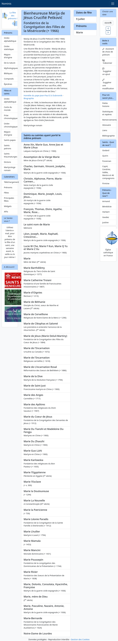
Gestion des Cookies (80, 639)
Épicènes (8, 84)
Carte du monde (8, 108)
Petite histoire (105, 104)
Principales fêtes (9, 199)
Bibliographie (108, 135)
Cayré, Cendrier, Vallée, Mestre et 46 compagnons (108, 172)
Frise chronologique (11, 117)
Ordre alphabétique (10, 39)
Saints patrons (7, 147)
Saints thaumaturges (10, 155)
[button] (108, 28)
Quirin (105, 155)
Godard (105, 150)
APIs (6, 211)
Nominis (6, 3)
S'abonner (107, 61)
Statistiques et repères (107, 113)
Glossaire (106, 125)
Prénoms (8, 187)
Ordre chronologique (11, 125)
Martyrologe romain (9, 169)
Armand (106, 201)
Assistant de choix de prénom (108, 51)
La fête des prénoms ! (12, 15)
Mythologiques (11, 68)
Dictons (7, 162)
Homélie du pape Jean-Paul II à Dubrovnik (43, 95)
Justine (105, 222)
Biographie (29, 98)
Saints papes (10, 140)
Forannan (106, 161)
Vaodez (105, 217)
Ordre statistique (9, 48)
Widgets (8, 206)
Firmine (105, 183)
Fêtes (6, 192)
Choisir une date (107, 13)
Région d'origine (8, 56)
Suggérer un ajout (106, 71)
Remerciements (109, 119)
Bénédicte (106, 206)
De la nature (9, 62)
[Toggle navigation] (112, 3)
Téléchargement (11, 182)
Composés (9, 78)
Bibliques (8, 73)
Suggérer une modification (108, 84)
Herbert (106, 212)
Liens (104, 130)
